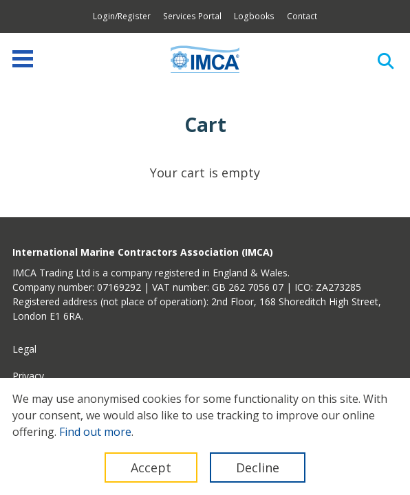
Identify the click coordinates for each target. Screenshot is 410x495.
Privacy (28, 375)
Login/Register (122, 16)
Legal (24, 348)
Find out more (95, 431)
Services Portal (192, 16)
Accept (151, 467)
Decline (257, 467)
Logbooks (254, 16)
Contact (302, 16)
